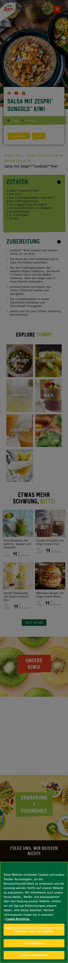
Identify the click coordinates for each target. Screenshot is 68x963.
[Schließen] (64, 867)
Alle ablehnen (34, 943)
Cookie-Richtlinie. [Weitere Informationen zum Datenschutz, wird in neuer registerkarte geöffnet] (18, 919)
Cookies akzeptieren (34, 955)
